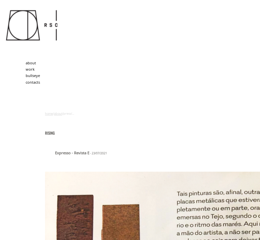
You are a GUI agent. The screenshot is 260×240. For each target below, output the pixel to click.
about (31, 62)
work (30, 69)
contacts (33, 82)
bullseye (33, 75)
